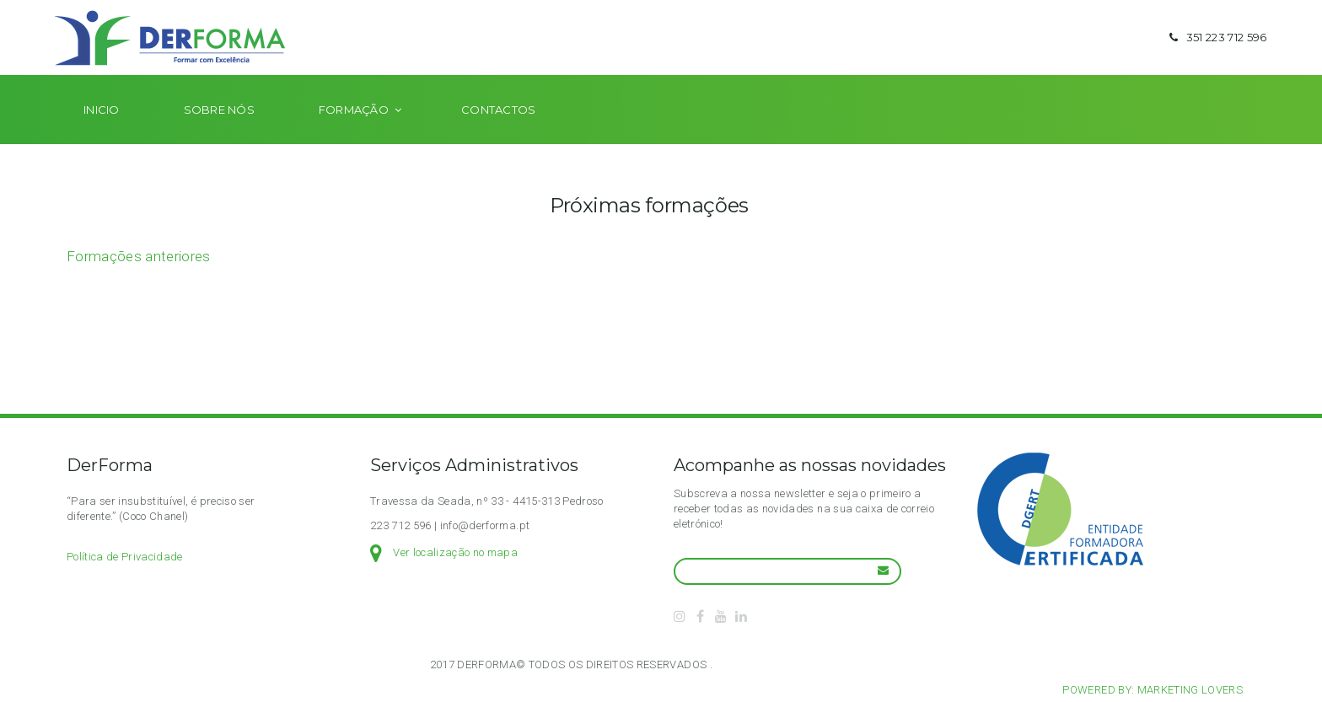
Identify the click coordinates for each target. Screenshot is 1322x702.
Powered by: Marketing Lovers (1152, 689)
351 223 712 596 (1214, 50)
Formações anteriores (139, 283)
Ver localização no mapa (455, 552)
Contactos (498, 136)
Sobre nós (219, 136)
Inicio (101, 136)
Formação (354, 136)
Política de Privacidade (125, 556)
